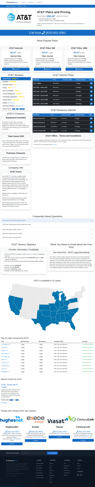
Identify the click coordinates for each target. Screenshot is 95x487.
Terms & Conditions (13, 475)
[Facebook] (78, 475)
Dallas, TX (4, 359)
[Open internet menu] (23, 2)
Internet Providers (40, 463)
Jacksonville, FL (5, 365)
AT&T (10, 176)
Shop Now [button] (15, 69)
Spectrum (51, 470)
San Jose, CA (5, 362)
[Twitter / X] (81, 475)
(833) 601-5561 (47, 32)
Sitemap (65, 475)
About (78, 463)
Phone (19, 439)
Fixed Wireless (39, 472)
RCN (50, 480)
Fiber (14, 109)
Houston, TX (4, 350)
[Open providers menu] (31, 2)
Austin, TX (4, 368)
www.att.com (11, 102)
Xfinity (50, 465)
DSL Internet (39, 470)
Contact (78, 468)
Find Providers (52, 453)
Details (11, 443)
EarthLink (51, 463)
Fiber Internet (39, 465)
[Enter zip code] (33, 453)
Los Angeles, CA (5, 344)
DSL (17, 109)
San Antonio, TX (5, 353)
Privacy (7, 475)
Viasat (50, 472)
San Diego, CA (5, 356)
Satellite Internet (39, 475)
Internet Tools (67, 465)
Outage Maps (67, 472)
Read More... (4, 402)
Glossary (66, 468)
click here (54, 144)
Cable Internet (39, 468)
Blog (17, 399)
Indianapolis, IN (5, 371)
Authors (78, 465)
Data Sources (67, 470)
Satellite (14, 439)
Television (22, 109)
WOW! (50, 482)
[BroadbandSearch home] (12, 2)
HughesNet (51, 475)
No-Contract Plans (40, 477)
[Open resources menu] (40, 2)
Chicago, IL (4, 347)
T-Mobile (51, 477)
